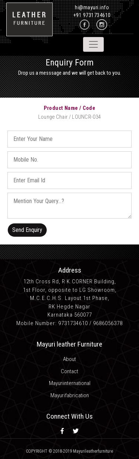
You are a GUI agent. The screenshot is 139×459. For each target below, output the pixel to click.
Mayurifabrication (69, 395)
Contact (69, 371)
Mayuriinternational (69, 383)
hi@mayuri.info (92, 7)
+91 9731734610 (92, 15)
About (69, 359)
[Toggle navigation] (93, 44)
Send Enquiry (27, 229)
